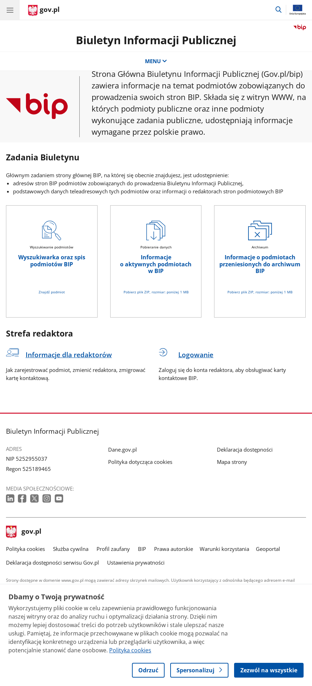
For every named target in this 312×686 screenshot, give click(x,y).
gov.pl (24, 532)
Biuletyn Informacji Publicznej (156, 40)
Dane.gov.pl (122, 449)
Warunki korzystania (224, 548)
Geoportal (268, 548)
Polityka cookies (25, 548)
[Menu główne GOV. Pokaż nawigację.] (10, 10)
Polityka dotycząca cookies (140, 461)
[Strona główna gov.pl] (44, 10)
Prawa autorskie (173, 548)
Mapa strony (232, 461)
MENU (156, 61)
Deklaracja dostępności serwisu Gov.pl (52, 562)
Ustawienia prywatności (136, 562)
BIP (142, 548)
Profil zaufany (113, 548)
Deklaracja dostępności (245, 449)
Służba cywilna (70, 548)
